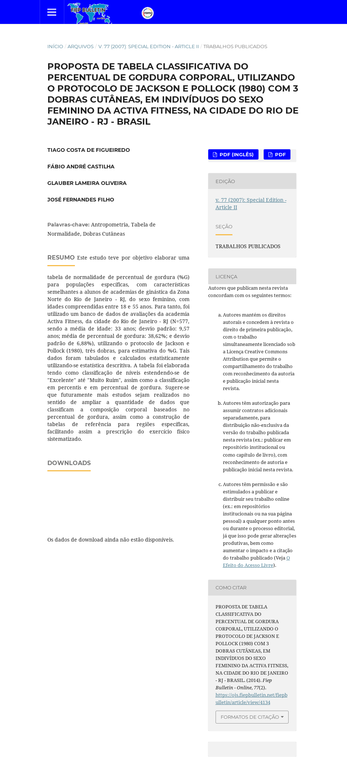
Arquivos (81, 46)
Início (55, 46)
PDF (280, 154)
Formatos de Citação (250, 717)
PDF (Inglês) (236, 154)
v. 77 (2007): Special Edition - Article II (148, 46)
